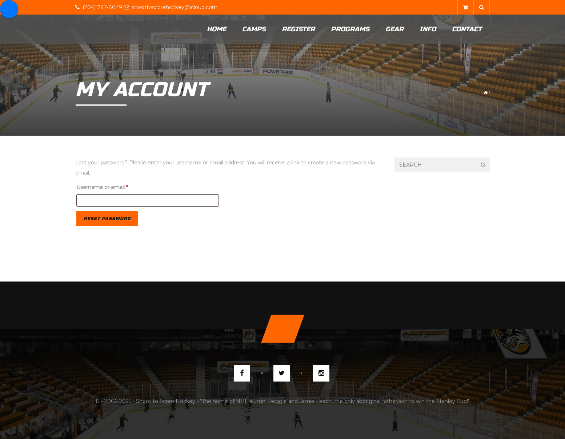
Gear (394, 29)
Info (428, 29)
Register (298, 29)
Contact (467, 29)
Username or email (113, 186)
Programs (350, 29)
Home (216, 29)
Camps (254, 29)
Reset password (107, 218)
